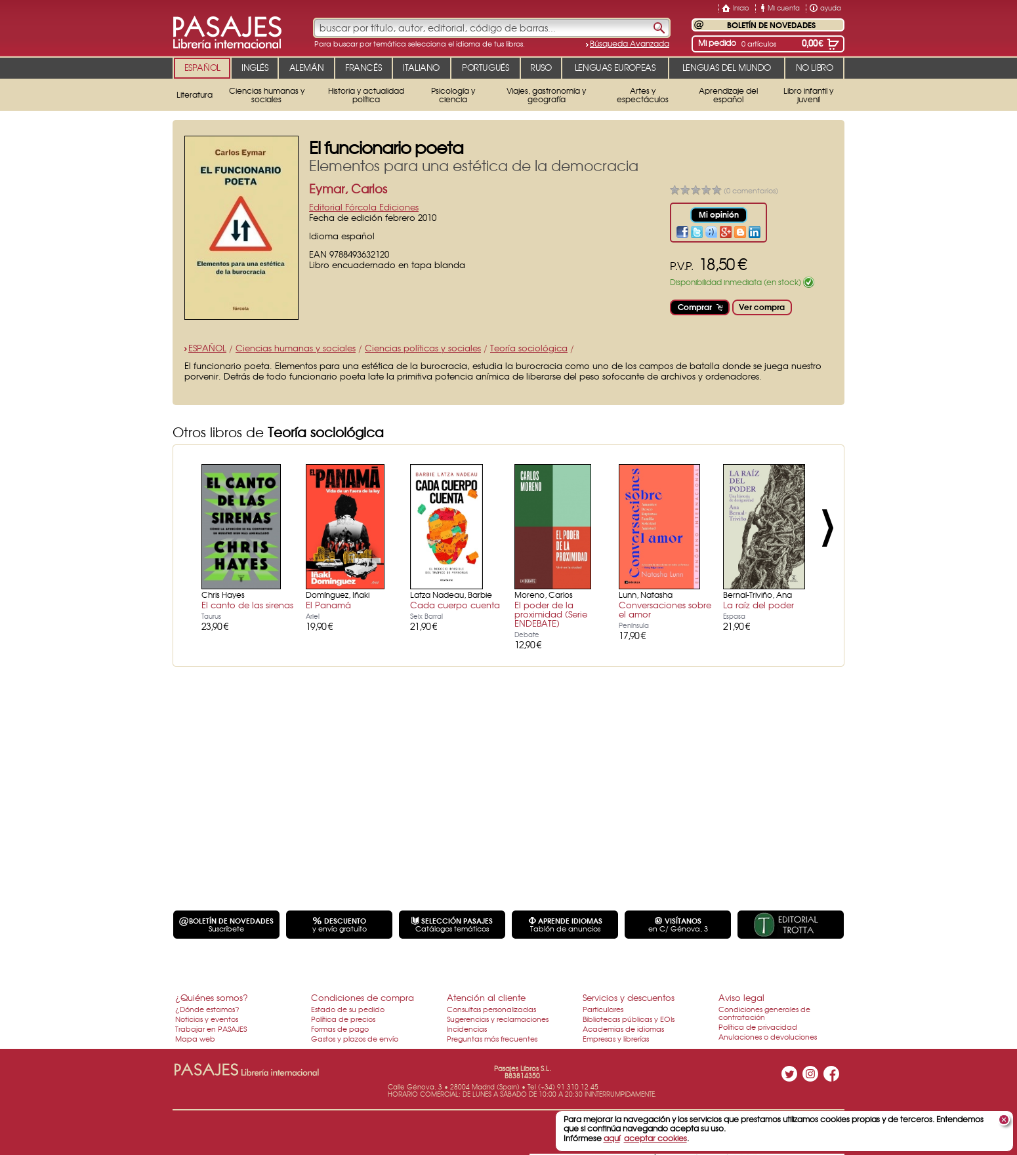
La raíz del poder (758, 604)
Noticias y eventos (206, 1018)
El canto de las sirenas (247, 604)
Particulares (603, 1009)
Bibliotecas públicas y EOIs (629, 1018)
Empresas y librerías (616, 1038)
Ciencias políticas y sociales (423, 348)
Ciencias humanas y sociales (296, 348)
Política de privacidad (757, 1026)
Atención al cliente (486, 997)
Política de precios (343, 1018)
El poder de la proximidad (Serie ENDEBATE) (550, 613)
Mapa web (195, 1038)
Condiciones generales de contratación (764, 1013)
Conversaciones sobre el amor (665, 609)
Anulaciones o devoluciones (767, 1036)
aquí (612, 1138)
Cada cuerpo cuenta (455, 604)
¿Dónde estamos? (207, 1009)
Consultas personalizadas (491, 1009)
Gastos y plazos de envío (354, 1038)
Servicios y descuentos (629, 997)
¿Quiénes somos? (211, 997)
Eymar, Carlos (348, 188)
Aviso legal (741, 997)
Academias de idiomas (623, 1028)
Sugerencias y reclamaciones (498, 1018)
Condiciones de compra (362, 997)
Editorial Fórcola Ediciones (364, 207)
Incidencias (467, 1028)
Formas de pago (340, 1028)
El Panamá (328, 604)
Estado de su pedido (347, 1009)
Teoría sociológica (529, 348)
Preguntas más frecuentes (492, 1038)
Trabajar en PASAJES (211, 1028)
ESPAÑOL (207, 348)
